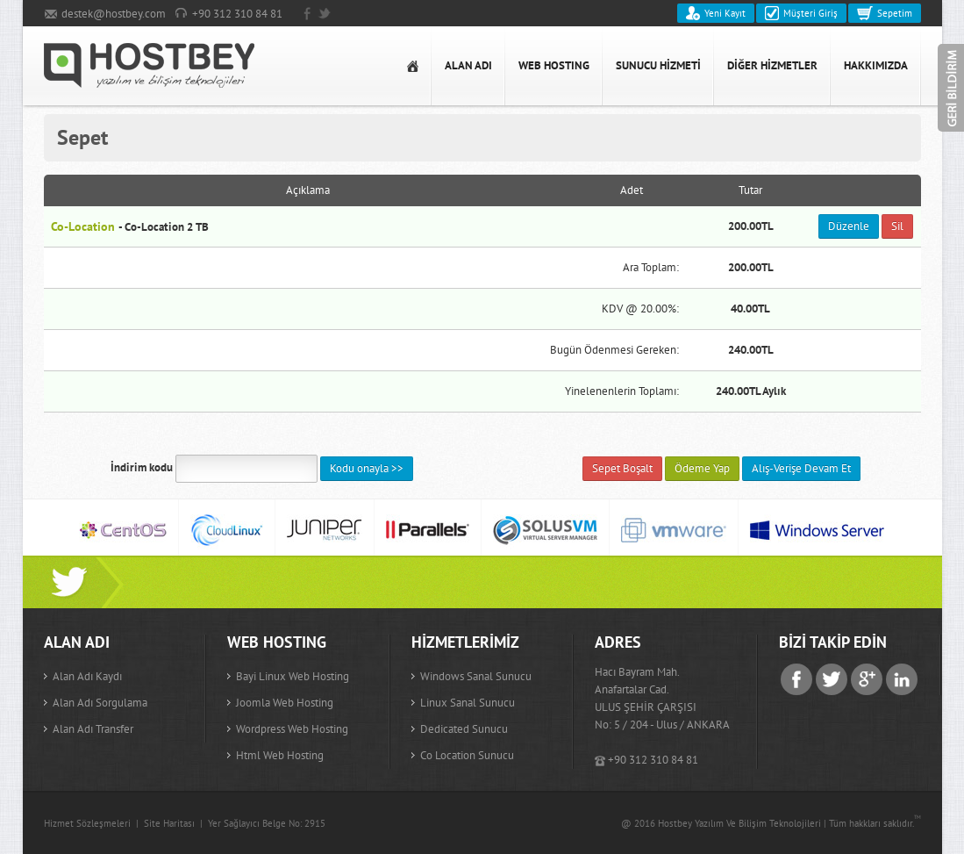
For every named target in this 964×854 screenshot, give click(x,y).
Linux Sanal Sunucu (467, 702)
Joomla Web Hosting (284, 702)
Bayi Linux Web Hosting (292, 676)
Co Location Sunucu (467, 755)
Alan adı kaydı (87, 676)
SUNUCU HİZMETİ (658, 65)
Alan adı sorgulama (100, 702)
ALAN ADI (468, 65)
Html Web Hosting (280, 755)
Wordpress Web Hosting (292, 728)
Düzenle (848, 226)
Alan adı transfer (93, 728)
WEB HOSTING (553, 65)
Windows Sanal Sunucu (476, 676)
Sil (897, 226)
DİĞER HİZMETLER (772, 65)
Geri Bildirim (951, 88)
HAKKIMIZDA (876, 65)
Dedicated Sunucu (464, 728)
